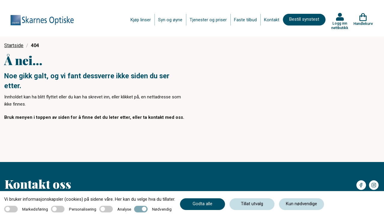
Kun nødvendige (301, 203)
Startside (13, 45)
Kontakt (271, 19)
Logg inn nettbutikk (340, 25)
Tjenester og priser (208, 19)
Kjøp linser (140, 19)
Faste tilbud (245, 19)
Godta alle (202, 203)
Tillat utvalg (252, 203)
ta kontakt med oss (163, 117)
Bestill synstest (304, 19)
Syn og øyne (170, 19)
